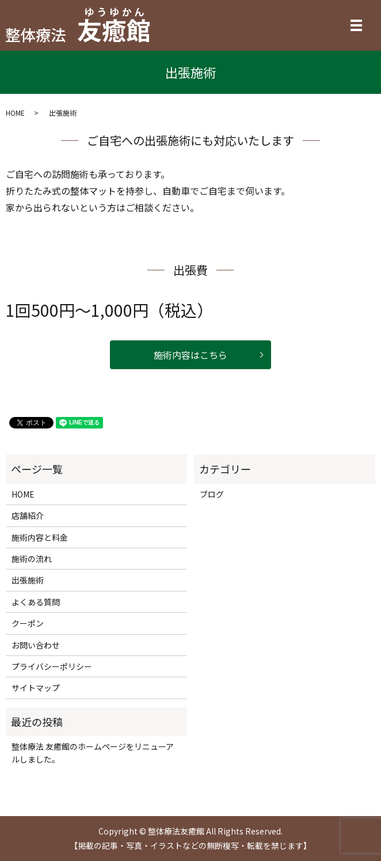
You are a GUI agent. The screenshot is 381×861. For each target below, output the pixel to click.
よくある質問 (36, 602)
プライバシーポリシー (52, 666)
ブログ (212, 494)
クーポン (28, 623)
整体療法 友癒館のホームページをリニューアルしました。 (93, 753)
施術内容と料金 (40, 537)
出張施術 (28, 580)
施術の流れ (32, 558)
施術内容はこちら (190, 355)
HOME (15, 112)
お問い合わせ (36, 645)
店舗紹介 (28, 515)
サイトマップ (36, 687)
